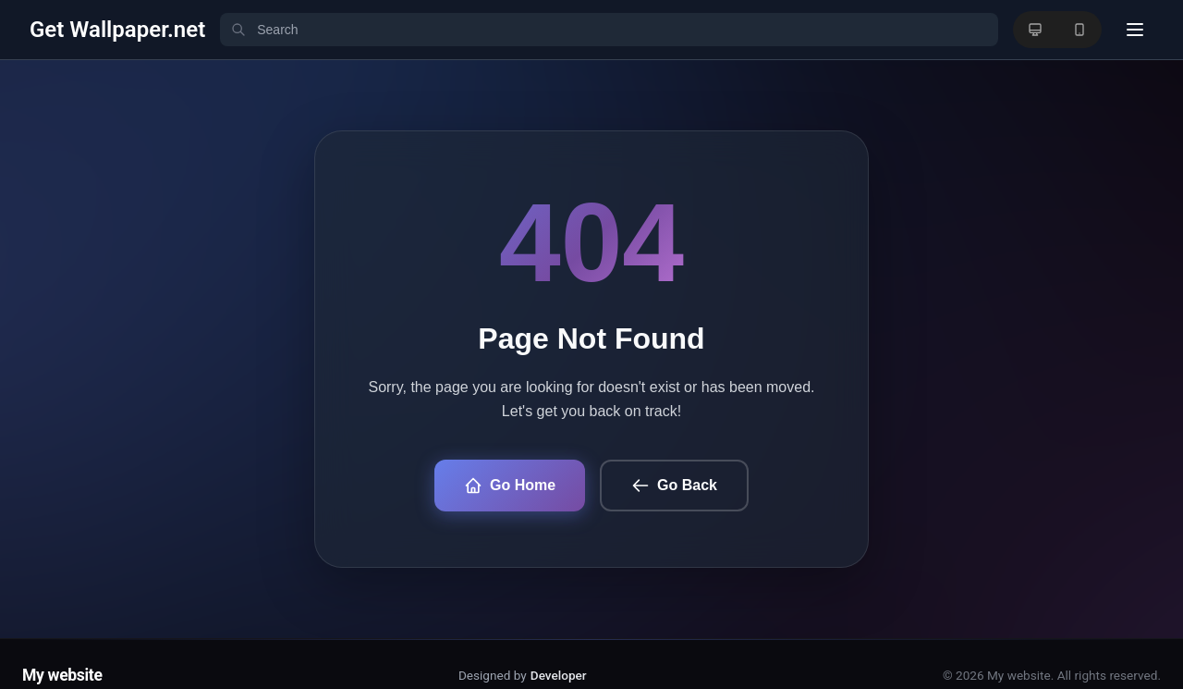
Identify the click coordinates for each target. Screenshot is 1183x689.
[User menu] (1134, 29)
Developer (559, 675)
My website (62, 675)
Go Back (674, 485)
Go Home (509, 485)
